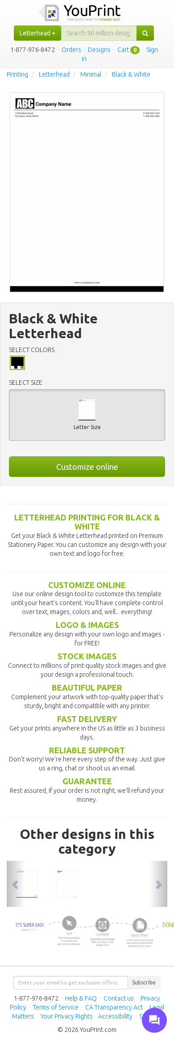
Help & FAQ (81, 998)
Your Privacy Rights (67, 1016)
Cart (123, 49)
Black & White (131, 74)
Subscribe (144, 982)
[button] (16, 884)
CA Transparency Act (114, 1007)
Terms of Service (56, 1007)
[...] (99, 33)
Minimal (90, 74)
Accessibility (115, 1016)
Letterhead (54, 74)
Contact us (119, 998)
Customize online (87, 466)
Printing (17, 74)
